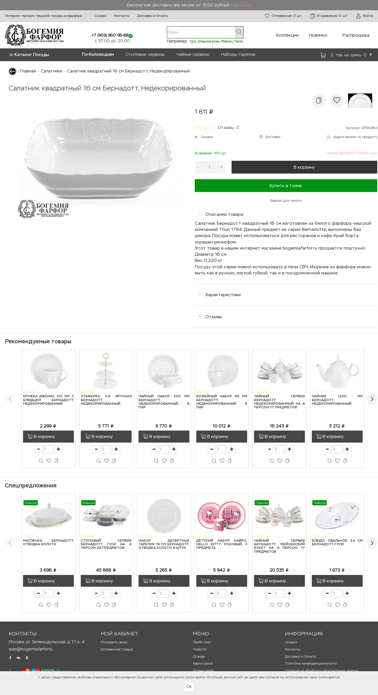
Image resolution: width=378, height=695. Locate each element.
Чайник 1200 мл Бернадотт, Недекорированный (337, 400)
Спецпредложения (30, 485)
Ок (189, 686)
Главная (28, 71)
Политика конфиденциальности (311, 663)
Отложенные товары (117, 649)
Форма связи (203, 670)
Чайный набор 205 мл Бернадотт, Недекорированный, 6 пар (164, 401)
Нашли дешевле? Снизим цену (352, 153)
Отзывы (213, 316)
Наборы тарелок (238, 54)
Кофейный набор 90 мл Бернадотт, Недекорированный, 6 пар (221, 401)
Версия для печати (286, 200)
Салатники (51, 71)
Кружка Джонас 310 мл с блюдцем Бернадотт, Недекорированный (48, 400)
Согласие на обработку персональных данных (322, 670)
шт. (283, 16)
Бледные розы (208, 41)
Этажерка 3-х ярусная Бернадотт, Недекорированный (106, 400)
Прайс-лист (202, 642)
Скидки (101, 16)
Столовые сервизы (145, 54)
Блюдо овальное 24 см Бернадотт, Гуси (337, 542)
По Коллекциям (98, 54)
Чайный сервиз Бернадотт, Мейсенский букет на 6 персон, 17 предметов (279, 546)
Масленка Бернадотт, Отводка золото (48, 542)
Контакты (121, 16)
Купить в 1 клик (286, 185)
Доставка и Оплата (152, 16)
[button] (319, 100)
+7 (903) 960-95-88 (109, 35)
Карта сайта (202, 663)
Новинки (318, 35)
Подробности (241, 5)
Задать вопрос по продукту (355, 137)
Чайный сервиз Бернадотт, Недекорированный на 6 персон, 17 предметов (279, 401)
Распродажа (355, 35)
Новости (199, 649)
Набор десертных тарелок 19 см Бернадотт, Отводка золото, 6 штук (164, 544)
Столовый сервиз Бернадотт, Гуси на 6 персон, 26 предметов (106, 544)
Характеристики (223, 294)
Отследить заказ (114, 642)
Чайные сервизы (193, 54)
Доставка (273, 137)
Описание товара (224, 214)
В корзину (304, 167)
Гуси (193, 41)
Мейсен (226, 41)
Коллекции (287, 35)
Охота (238, 41)
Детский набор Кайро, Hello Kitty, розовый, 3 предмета (221, 544)
